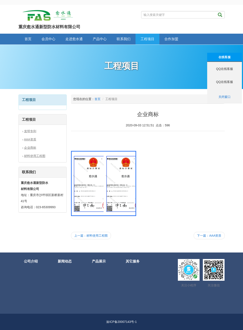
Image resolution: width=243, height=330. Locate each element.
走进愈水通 (74, 39)
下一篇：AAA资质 (209, 235)
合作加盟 (171, 39)
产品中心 (100, 39)
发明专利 (30, 131)
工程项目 (147, 39)
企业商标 (30, 147)
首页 (28, 39)
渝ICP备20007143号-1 (121, 321)
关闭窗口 (224, 97)
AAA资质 (30, 139)
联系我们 (124, 39)
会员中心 (48, 39)
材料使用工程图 (34, 156)
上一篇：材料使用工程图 (91, 235)
